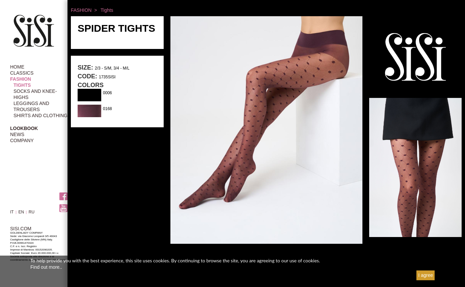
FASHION (20, 79)
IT (12, 212)
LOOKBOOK (24, 128)
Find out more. (45, 267)
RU (31, 212)
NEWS (17, 134)
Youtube (63, 208)
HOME (17, 67)
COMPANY (22, 140)
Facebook (63, 197)
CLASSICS (21, 73)
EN (21, 212)
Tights (22, 85)
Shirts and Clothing (40, 115)
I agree (425, 275)
